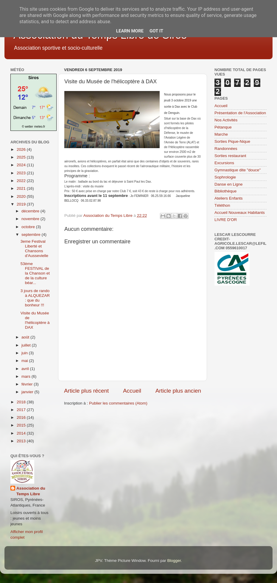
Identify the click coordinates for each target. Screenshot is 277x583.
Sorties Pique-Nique (232, 141)
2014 (22, 433)
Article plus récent (86, 391)
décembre (31, 211)
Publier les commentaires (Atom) (118, 403)
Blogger (174, 560)
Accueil (132, 391)
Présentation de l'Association (240, 113)
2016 (22, 417)
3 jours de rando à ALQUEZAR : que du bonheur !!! (35, 298)
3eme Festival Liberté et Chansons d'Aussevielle (34, 248)
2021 (22, 188)
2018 (22, 402)
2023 (22, 173)
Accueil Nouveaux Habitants (239, 212)
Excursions (224, 163)
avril (25, 368)
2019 (22, 204)
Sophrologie (225, 177)
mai (25, 360)
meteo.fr (39, 126)
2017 (22, 410)
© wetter (27, 126)
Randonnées (225, 148)
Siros (33, 77)
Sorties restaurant (230, 155)
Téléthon (222, 205)
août (25, 337)
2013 (22, 441)
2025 (22, 157)
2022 (22, 180)
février (27, 384)
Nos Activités (225, 120)
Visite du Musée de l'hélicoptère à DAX (35, 320)
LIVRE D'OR (225, 219)
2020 (22, 196)
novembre (31, 219)
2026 (22, 149)
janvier (28, 392)
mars (26, 376)
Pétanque (223, 127)
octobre (28, 227)
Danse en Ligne (228, 184)
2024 (22, 165)
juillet (26, 345)
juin (25, 353)
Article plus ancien (178, 391)
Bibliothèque (225, 191)
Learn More (130, 31)
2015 (22, 425)
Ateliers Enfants (228, 198)
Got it (156, 31)
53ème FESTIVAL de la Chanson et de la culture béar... (35, 273)
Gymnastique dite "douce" (237, 170)
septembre (31, 234)
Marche (221, 134)
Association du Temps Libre (30, 491)
